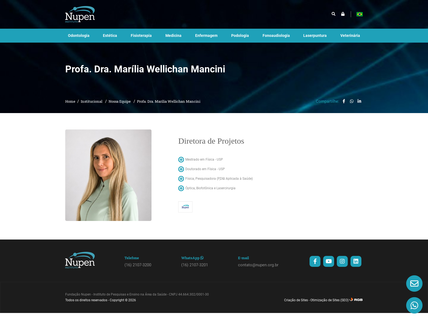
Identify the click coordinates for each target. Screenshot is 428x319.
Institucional (92, 107)
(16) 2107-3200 (137, 270)
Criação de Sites (296, 306)
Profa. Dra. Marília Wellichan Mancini (168, 107)
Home (70, 107)
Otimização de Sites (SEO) (329, 306)
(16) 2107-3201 (194, 270)
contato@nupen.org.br (258, 270)
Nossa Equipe (120, 107)
